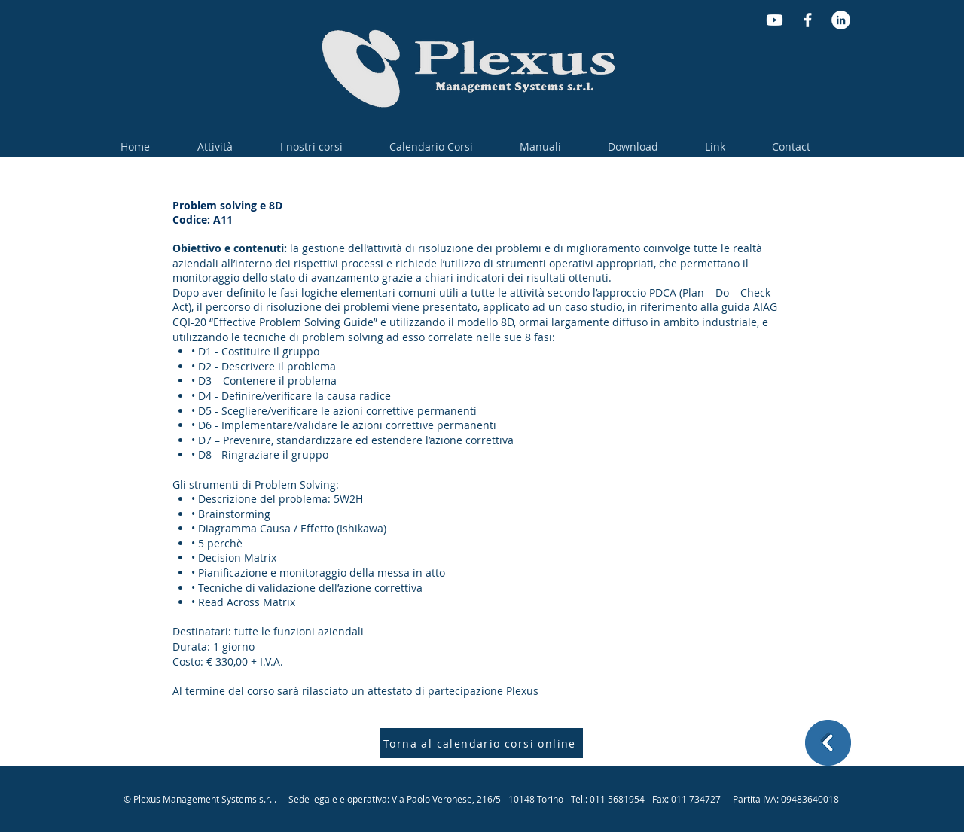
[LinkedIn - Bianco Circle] (840, 20)
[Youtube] (774, 20)
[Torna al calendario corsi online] (481, 743)
